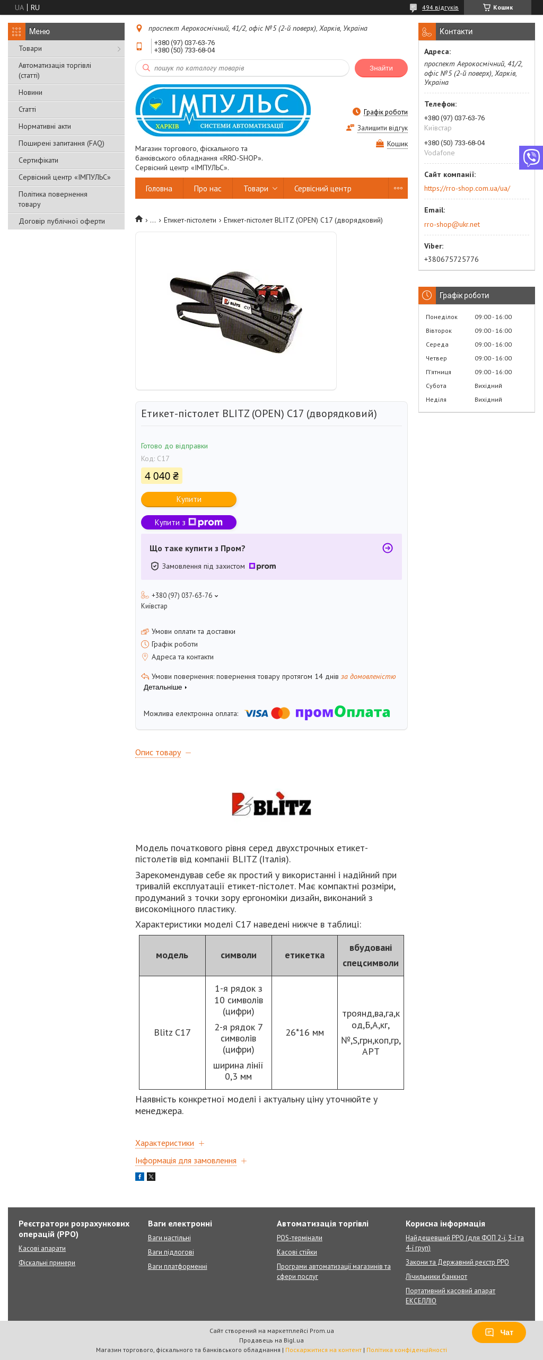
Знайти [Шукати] (381, 68)
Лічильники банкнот (436, 1276)
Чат (499, 1332)
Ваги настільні (169, 1237)
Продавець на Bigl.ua (271, 1340)
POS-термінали (299, 1237)
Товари (30, 48)
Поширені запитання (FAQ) (61, 143)
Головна (159, 188)
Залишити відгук (382, 128)
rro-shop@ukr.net (452, 224)
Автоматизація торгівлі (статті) (55, 70)
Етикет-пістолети (190, 220)
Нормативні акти (45, 126)
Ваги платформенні (177, 1266)
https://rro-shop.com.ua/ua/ (467, 188)
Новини (30, 92)
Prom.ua (322, 1331)
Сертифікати (38, 160)
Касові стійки (297, 1252)
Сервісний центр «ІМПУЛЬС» (65, 177)
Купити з (189, 522)
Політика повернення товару (53, 199)
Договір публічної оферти (62, 221)
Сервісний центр (323, 188)
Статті (27, 109)
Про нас (208, 188)
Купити (189, 499)
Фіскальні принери (47, 1262)
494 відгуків (440, 7)
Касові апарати (42, 1248)
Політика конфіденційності (406, 1350)
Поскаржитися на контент (323, 1350)
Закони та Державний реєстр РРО (457, 1262)
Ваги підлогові (171, 1252)
